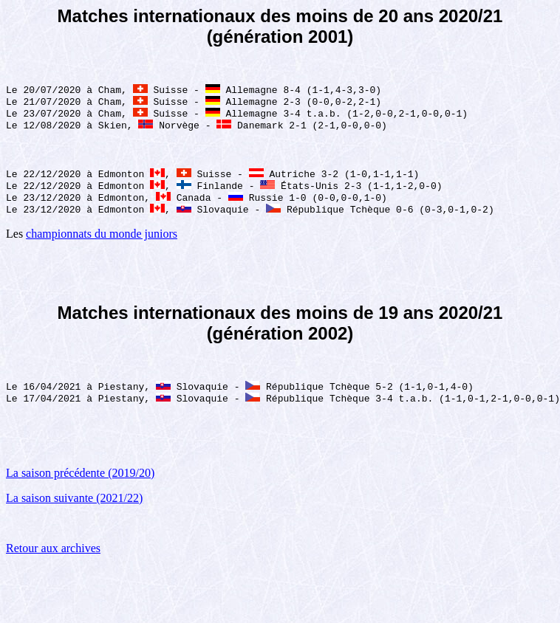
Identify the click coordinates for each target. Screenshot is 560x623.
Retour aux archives (53, 563)
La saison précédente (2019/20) (80, 487)
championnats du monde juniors (101, 245)
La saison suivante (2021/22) (74, 512)
